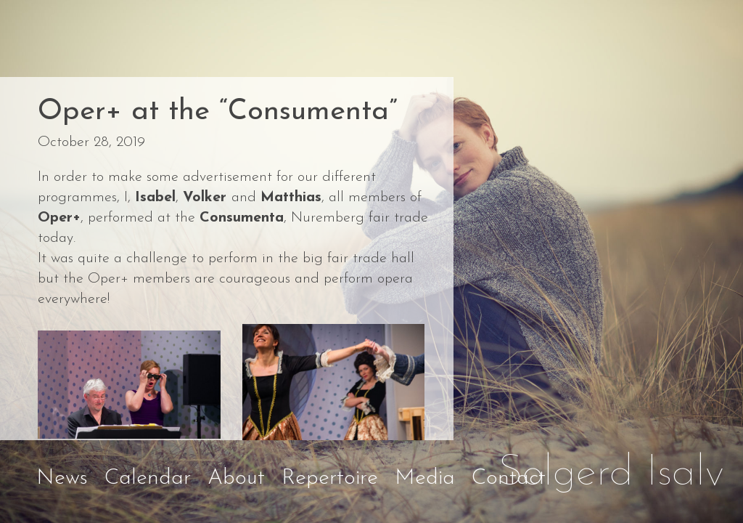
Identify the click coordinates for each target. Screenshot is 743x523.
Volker (207, 197)
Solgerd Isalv (611, 473)
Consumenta (242, 218)
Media (425, 478)
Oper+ (59, 218)
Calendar (147, 478)
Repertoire (330, 478)
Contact (509, 478)
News (62, 478)
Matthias (290, 197)
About (236, 478)
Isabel (155, 197)
